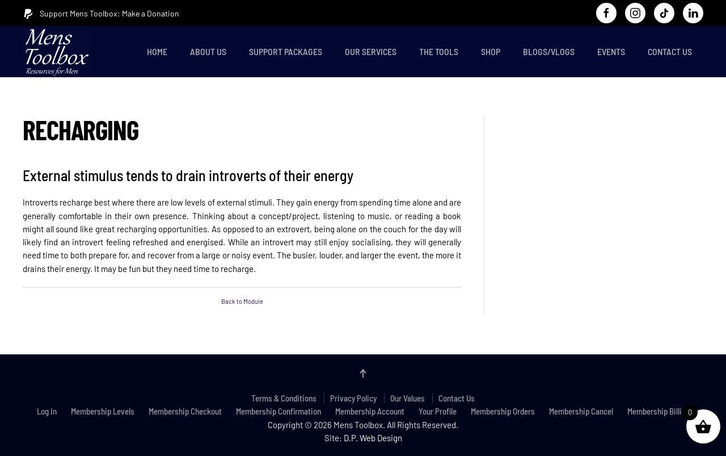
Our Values (407, 398)
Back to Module (242, 301)
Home (157, 51)
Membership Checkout (185, 411)
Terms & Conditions (283, 398)
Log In (47, 411)
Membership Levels (102, 411)
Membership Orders (503, 411)
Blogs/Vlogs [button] (549, 51)
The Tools (438, 51)
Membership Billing (658, 411)
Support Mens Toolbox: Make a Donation (101, 13)
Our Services (370, 51)
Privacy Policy (353, 398)
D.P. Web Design (373, 438)
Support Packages (285, 51)
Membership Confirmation (278, 411)
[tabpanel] (242, 220)
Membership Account (369, 411)
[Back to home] (59, 51)
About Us (208, 51)
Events (611, 51)
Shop (490, 51)
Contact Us (670, 51)
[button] (363, 373)
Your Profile (438, 411)
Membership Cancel (581, 411)
